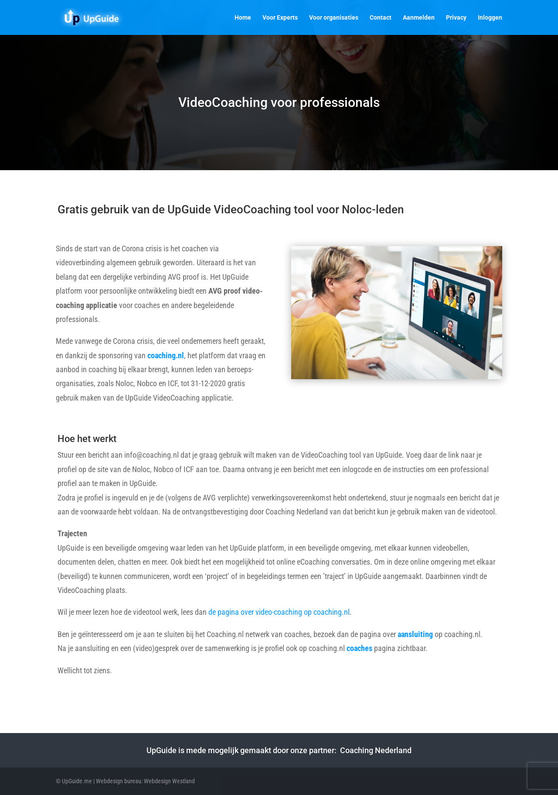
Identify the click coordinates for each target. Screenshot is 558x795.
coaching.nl (165, 355)
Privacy (456, 17)
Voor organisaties (333, 17)
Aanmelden (419, 17)
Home (243, 17)
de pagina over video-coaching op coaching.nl (279, 612)
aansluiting (415, 634)
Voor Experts (280, 17)
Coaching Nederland (376, 750)
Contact (380, 17)
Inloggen (490, 17)
